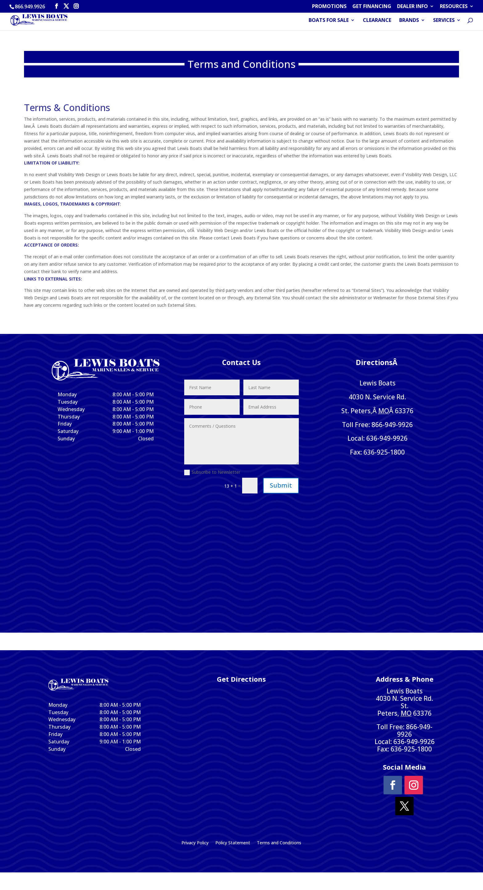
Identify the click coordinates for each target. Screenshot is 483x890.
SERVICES (444, 21)
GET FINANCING (371, 7)
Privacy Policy (195, 843)
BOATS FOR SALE (329, 21)
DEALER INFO (412, 7)
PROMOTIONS (329, 7)
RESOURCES (454, 7)
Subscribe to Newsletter (212, 472)
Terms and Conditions (279, 843)
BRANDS (409, 21)
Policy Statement (232, 843)
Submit (281, 485)
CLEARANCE (377, 21)
